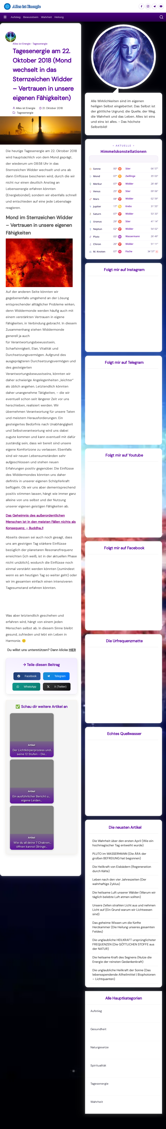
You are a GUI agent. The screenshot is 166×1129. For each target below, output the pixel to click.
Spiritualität (98, 1065)
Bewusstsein (30, 17)
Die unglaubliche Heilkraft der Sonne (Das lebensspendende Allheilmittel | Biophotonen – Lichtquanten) (123, 974)
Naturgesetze (99, 1047)
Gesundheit (98, 1029)
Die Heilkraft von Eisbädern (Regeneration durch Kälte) (121, 869)
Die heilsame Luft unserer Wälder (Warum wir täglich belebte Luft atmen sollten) (124, 895)
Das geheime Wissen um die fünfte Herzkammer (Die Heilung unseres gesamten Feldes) (123, 927)
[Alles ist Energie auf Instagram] (148, 6)
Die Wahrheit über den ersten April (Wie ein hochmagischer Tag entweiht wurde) (122, 843)
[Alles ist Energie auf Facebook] (141, 6)
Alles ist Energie (21, 43)
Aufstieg (16, 17)
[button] (161, 17)
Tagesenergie (40, 43)
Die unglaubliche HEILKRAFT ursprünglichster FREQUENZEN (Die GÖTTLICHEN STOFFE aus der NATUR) (124, 944)
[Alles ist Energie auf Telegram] (154, 6)
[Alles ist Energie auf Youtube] (161, 6)
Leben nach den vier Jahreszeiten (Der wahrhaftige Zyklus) (119, 881)
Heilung (59, 17)
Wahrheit (46, 17)
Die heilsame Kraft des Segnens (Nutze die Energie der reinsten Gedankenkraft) (122, 959)
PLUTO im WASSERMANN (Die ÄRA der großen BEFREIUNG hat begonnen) (119, 856)
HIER (72, 650)
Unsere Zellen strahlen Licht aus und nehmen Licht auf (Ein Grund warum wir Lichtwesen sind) (123, 909)
